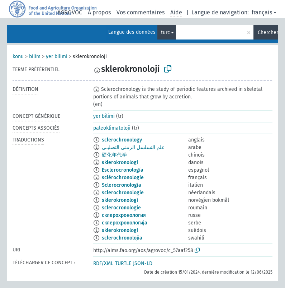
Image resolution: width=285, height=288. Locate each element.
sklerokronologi (120, 162)
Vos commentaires (141, 12)
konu (18, 57)
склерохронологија (124, 223)
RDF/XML (103, 263)
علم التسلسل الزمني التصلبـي (133, 147)
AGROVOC (69, 12)
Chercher (268, 32)
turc (165, 32)
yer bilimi (56, 57)
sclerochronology (122, 140)
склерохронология (124, 215)
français (262, 12)
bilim (35, 57)
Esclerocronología (122, 170)
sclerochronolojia (122, 238)
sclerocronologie (121, 208)
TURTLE (123, 263)
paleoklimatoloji (111, 128)
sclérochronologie (123, 178)
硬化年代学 (114, 155)
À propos (99, 12)
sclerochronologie (123, 193)
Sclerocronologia (121, 185)
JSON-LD (142, 263)
